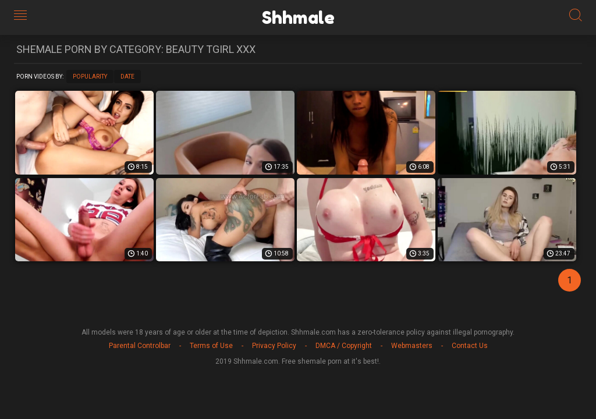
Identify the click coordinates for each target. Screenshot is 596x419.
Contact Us (470, 346)
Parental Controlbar (140, 346)
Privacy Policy (274, 346)
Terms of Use (211, 346)
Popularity (90, 76)
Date (127, 76)
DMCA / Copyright (343, 346)
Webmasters (411, 346)
